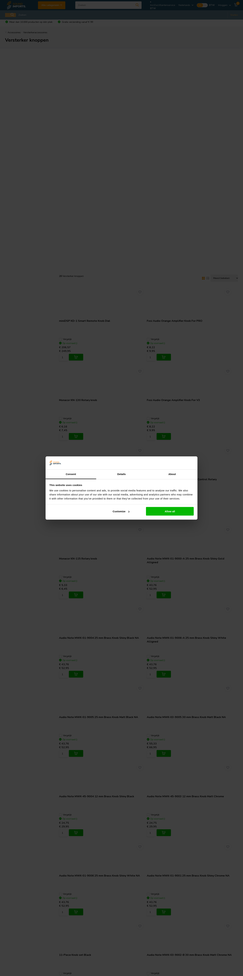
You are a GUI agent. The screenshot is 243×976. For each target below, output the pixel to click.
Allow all (170, 511)
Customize (121, 511)
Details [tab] (121, 473)
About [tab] (172, 473)
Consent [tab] (71, 473)
